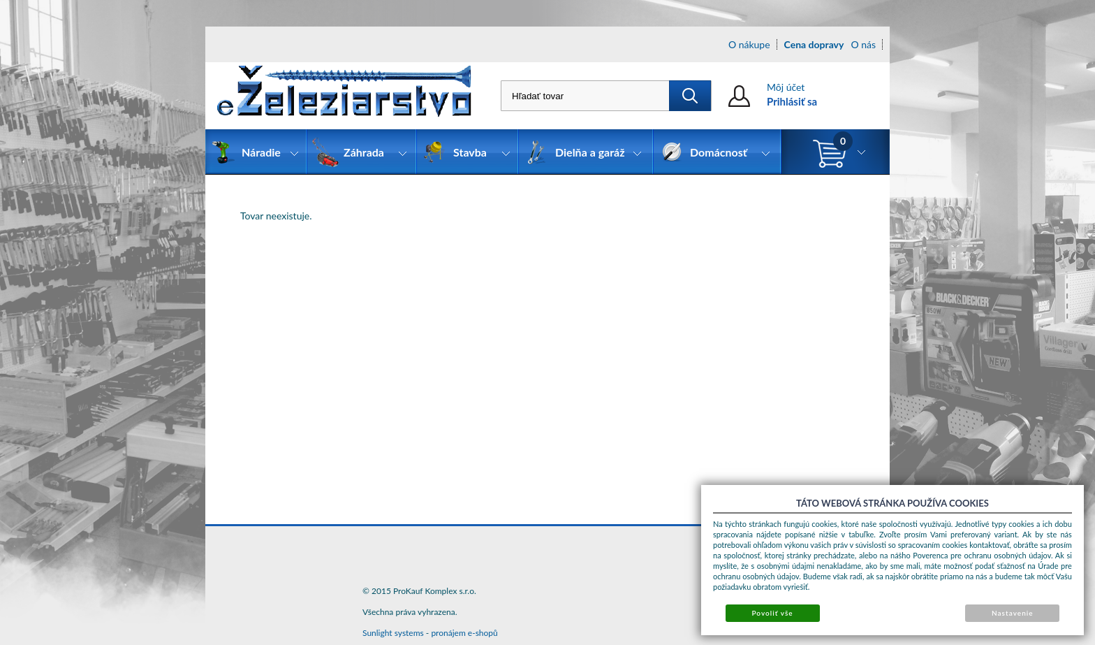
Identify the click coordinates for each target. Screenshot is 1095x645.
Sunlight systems (393, 633)
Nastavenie (1013, 613)
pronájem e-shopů (464, 633)
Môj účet (785, 87)
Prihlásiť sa (792, 101)
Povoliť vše (772, 613)
